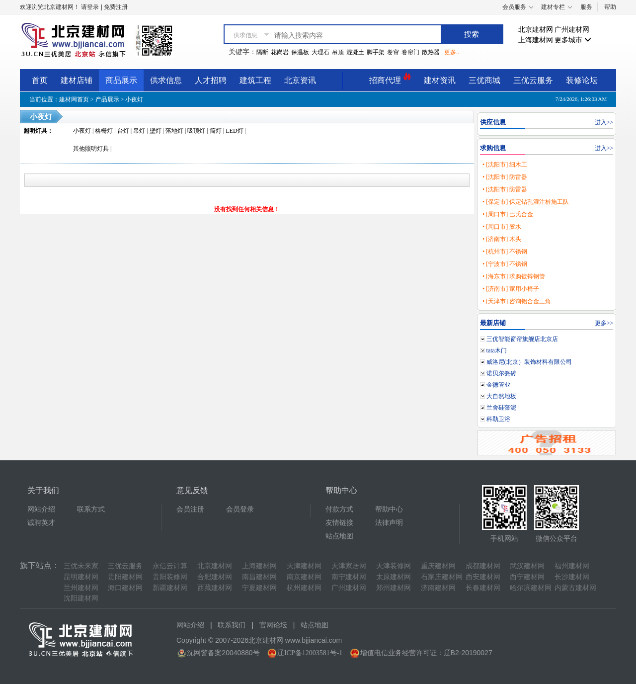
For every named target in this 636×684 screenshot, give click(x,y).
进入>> (604, 122)
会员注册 (190, 509)
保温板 (300, 52)
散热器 (431, 52)
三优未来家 (81, 566)
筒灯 (216, 130)
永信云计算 (170, 566)
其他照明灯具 (91, 148)
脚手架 (376, 52)
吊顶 (338, 52)
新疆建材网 (170, 588)
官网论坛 (273, 625)
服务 (586, 6)
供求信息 (166, 80)
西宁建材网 (527, 577)
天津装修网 (393, 566)
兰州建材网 (81, 588)
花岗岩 (280, 52)
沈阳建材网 (81, 598)
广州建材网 (572, 29)
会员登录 (240, 509)
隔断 (262, 52)
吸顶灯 (196, 130)
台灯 (123, 130)
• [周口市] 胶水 (501, 226)
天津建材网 (304, 566)
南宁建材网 (348, 577)
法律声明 (389, 522)
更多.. (451, 52)
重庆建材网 (438, 566)
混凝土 (355, 52)
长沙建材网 (572, 577)
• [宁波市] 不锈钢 (504, 263)
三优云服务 (533, 80)
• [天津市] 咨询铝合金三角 (516, 301)
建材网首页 (74, 99)
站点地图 (339, 536)
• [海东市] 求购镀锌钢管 (513, 276)
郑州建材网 (393, 588)
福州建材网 (572, 566)
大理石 (320, 52)
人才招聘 (211, 80)
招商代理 (390, 79)
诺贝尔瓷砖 (501, 373)
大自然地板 (501, 396)
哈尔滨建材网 (531, 588)
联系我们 (231, 625)
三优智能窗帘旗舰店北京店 (522, 339)
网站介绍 (41, 509)
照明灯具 (35, 130)
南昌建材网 (259, 577)
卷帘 (393, 52)
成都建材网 (483, 566)
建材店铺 (76, 80)
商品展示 (121, 80)
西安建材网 (483, 577)
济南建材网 (438, 588)
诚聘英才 (41, 522)
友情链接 (339, 522)
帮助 (610, 6)
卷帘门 (410, 52)
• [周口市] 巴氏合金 (507, 214)
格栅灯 (104, 130)
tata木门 (496, 350)
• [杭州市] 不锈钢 (504, 251)
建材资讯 (440, 80)
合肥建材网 (214, 577)
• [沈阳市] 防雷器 (504, 176)
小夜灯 (134, 99)
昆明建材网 (81, 577)
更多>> (604, 323)
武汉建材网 (527, 566)
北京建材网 (535, 29)
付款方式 (339, 509)
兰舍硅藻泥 (501, 407)
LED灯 (234, 130)
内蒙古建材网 (575, 588)
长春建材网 (483, 588)
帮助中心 (389, 509)
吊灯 (139, 130)
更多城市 (573, 40)
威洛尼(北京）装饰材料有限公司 (529, 361)
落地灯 (174, 130)
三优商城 (484, 80)
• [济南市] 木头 (501, 239)
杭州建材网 (304, 588)
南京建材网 (304, 577)
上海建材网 (535, 40)
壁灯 (155, 130)
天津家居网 (348, 566)
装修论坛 (582, 80)
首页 (40, 80)
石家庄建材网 (442, 577)
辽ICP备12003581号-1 (309, 653)
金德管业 (498, 384)
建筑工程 (255, 80)
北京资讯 (300, 80)
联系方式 (91, 509)
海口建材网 (125, 588)
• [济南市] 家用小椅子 (510, 288)
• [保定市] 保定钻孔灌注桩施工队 (525, 201)
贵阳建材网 (125, 577)
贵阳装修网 (170, 577)
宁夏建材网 (259, 588)
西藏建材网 (214, 588)
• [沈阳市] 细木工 (504, 164)
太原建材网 (393, 577)
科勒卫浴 (498, 419)
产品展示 (107, 99)
